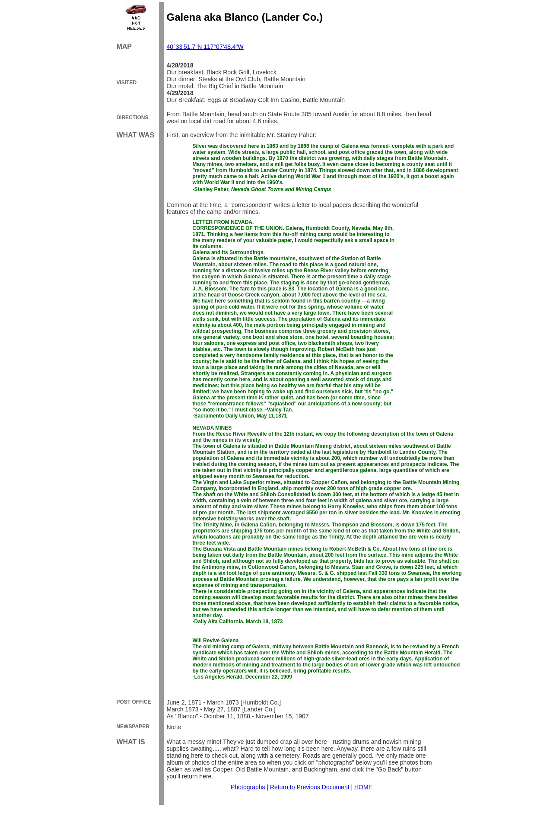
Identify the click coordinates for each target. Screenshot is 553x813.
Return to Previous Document (310, 787)
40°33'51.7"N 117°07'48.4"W (205, 46)
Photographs (248, 787)
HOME (363, 787)
